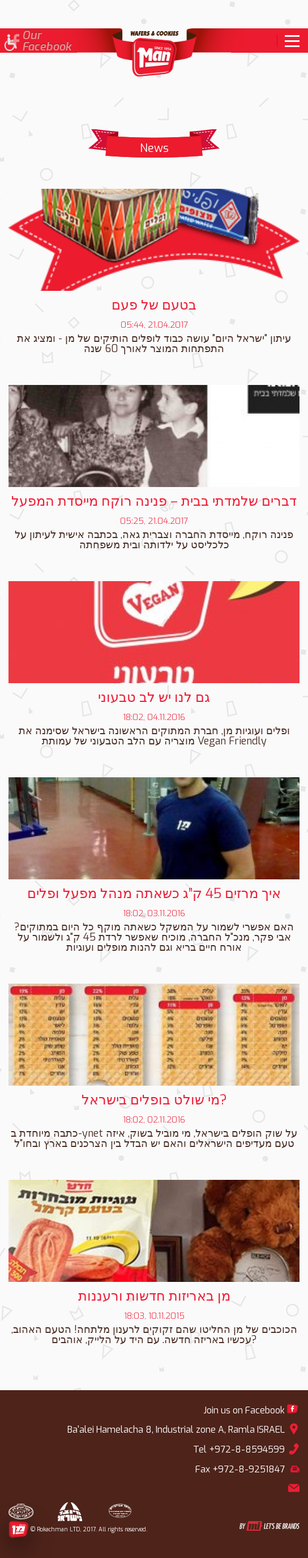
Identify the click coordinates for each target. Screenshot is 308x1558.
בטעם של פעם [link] (154, 305)
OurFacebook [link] (46, 41)
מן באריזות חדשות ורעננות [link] (154, 1296)
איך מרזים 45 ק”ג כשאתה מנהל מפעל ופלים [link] (154, 893)
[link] (288, 41)
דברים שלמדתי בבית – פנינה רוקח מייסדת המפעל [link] (154, 501)
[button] (10, 44)
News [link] (154, 148)
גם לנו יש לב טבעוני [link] (154, 697)
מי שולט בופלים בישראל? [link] (154, 1099)
